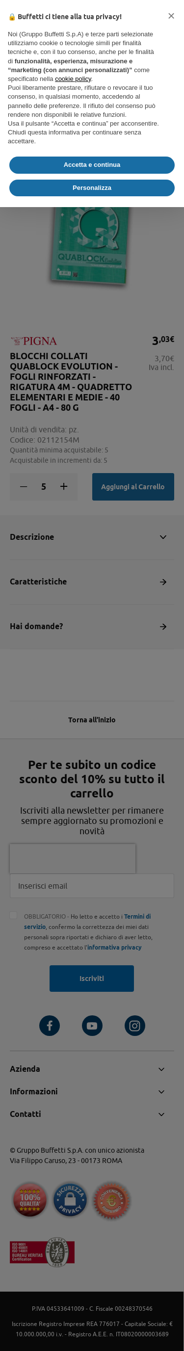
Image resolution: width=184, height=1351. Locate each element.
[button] (171, 16)
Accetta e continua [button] (92, 164)
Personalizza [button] (92, 187)
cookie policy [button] (73, 78)
